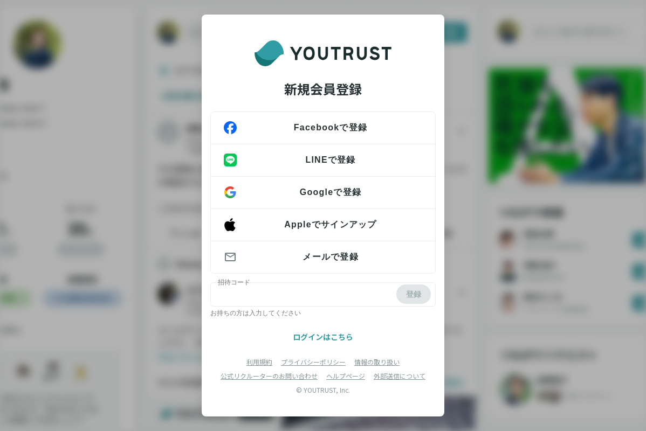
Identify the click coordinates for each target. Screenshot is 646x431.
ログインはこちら (323, 336)
